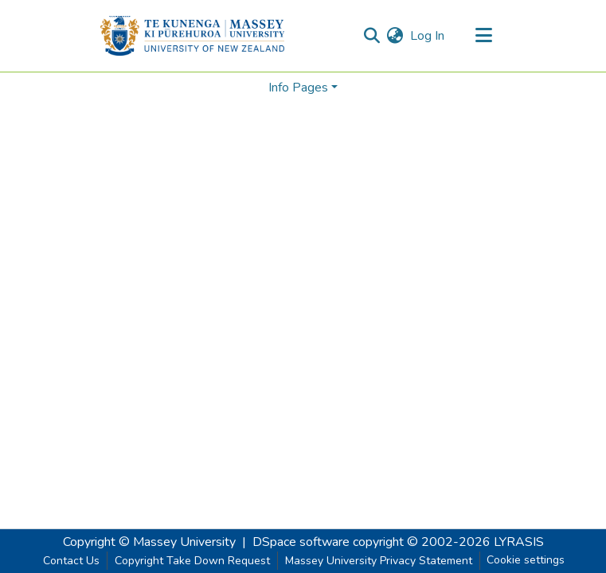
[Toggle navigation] (484, 36)
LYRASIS (519, 542)
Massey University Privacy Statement (378, 560)
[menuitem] (395, 35)
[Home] (192, 36)
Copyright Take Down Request (192, 560)
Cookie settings (526, 559)
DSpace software (301, 542)
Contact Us (71, 560)
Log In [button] (428, 36)
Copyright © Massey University (149, 542)
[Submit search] (372, 35)
